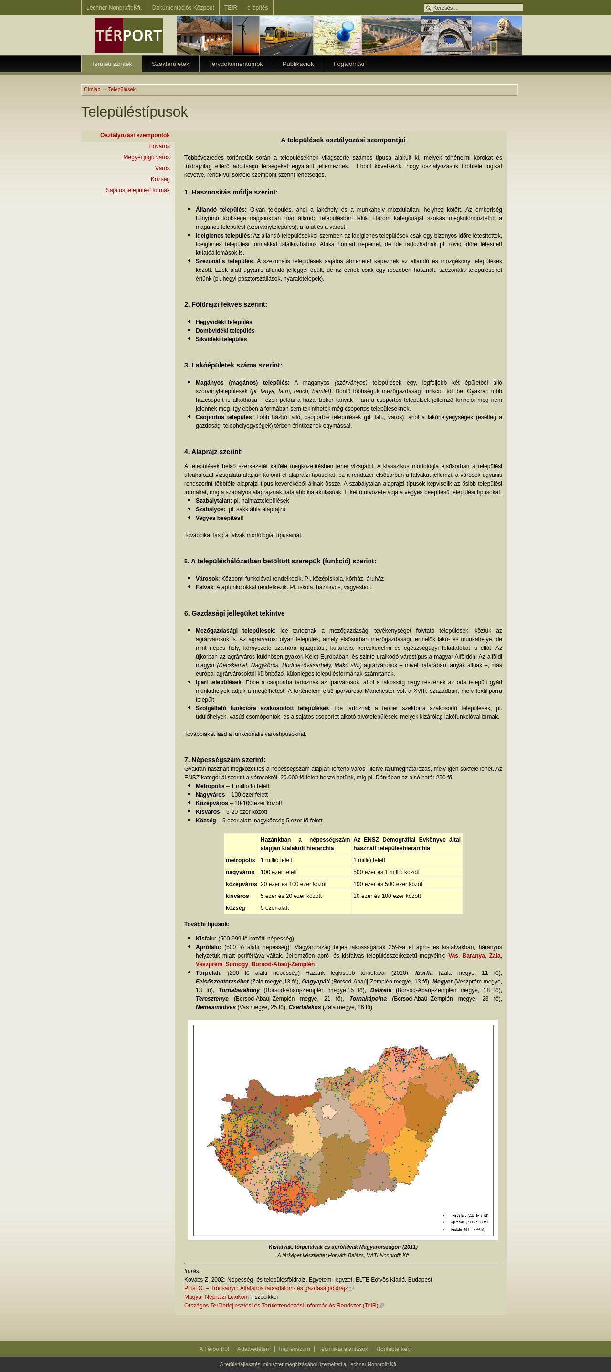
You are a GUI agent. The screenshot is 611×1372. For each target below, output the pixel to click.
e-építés (257, 7)
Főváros (159, 146)
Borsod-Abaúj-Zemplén (283, 964)
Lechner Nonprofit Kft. (114, 7)
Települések (122, 89)
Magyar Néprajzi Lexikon (215, 1297)
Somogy (237, 964)
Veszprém (209, 964)
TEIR (230, 7)
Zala (495, 955)
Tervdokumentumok (236, 63)
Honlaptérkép (393, 1349)
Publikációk (298, 63)
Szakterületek (171, 63)
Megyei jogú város (147, 157)
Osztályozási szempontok (135, 135)
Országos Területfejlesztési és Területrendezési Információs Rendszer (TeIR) (281, 1305)
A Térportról (214, 1349)
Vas (453, 955)
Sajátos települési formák (138, 190)
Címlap (92, 89)
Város (162, 168)
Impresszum (294, 1349)
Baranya (474, 955)
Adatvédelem (254, 1349)
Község (160, 179)
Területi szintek (111, 63)
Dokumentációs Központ (183, 7)
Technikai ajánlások (343, 1349)
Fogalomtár (349, 63)
